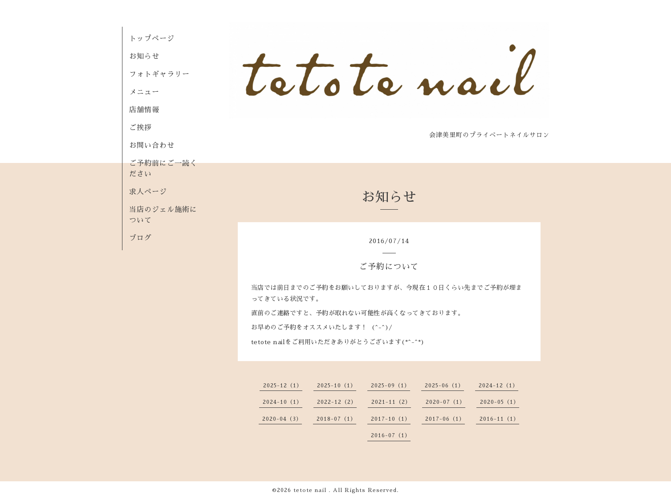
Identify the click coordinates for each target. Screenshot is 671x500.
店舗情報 (144, 110)
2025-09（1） (390, 385)
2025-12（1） (282, 385)
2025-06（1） (444, 385)
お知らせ (144, 56)
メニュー (144, 92)
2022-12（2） (337, 402)
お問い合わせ (152, 145)
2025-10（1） (336, 385)
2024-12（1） (498, 385)
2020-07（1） (445, 402)
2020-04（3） (282, 419)
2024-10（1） (282, 402)
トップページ (152, 38)
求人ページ (148, 191)
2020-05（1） (499, 402)
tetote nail (311, 490)
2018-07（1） (336, 419)
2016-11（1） (499, 419)
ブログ (140, 238)
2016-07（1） (391, 435)
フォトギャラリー (159, 74)
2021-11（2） (391, 402)
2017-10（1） (391, 419)
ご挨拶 (140, 127)
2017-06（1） (445, 419)
